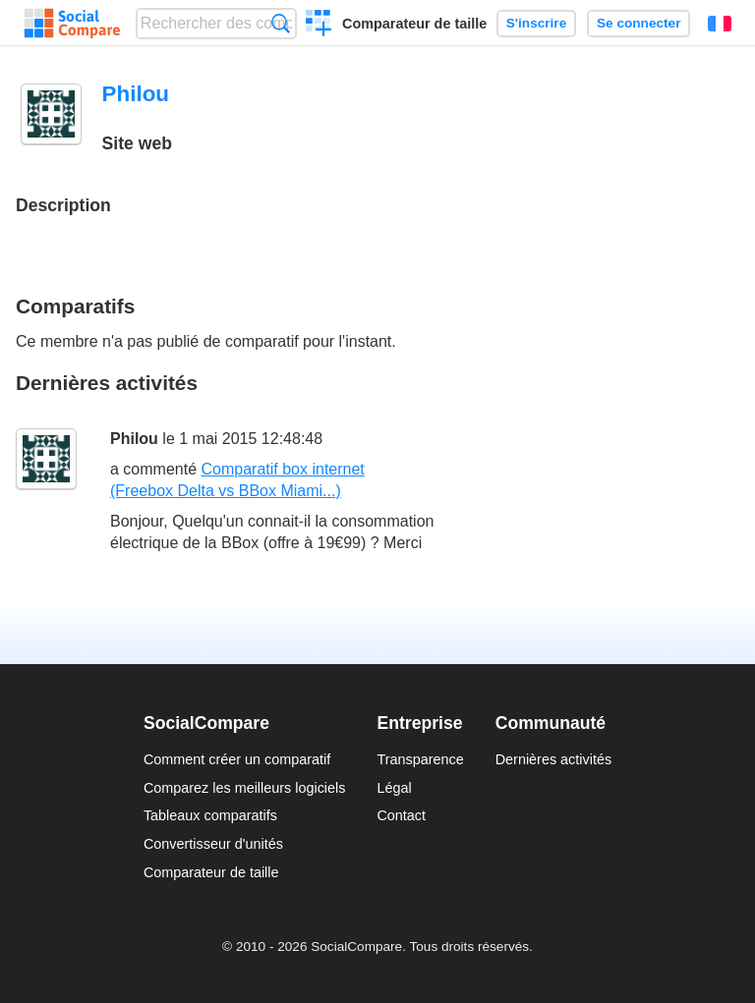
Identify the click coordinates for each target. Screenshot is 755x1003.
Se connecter (638, 23)
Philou (134, 438)
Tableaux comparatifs (210, 815)
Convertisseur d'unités (213, 844)
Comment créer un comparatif (237, 759)
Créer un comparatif (319, 25)
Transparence (420, 759)
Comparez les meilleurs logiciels (245, 788)
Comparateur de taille (414, 23)
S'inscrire (536, 23)
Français (719, 23)
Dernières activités (553, 759)
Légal (394, 788)
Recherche (280, 23)
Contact (401, 815)
